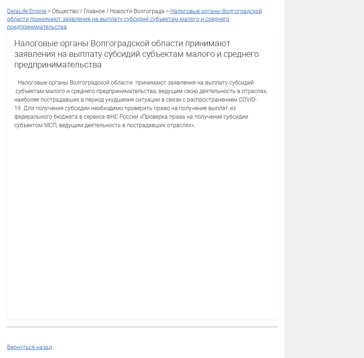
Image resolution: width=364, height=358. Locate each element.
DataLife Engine (26, 11)
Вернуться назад (29, 347)
